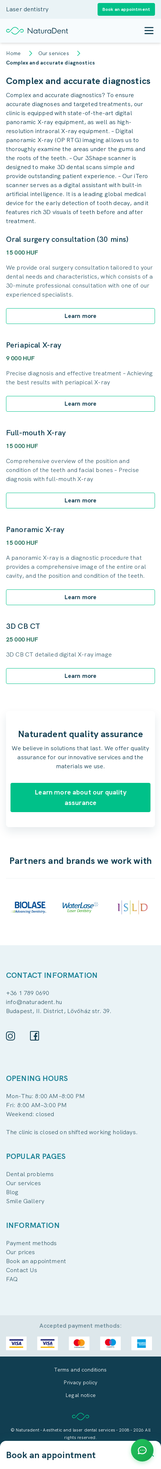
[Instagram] (10, 1035)
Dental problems (30, 1174)
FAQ (12, 1279)
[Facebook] (34, 1036)
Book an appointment (36, 1261)
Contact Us (22, 1270)
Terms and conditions (80, 1369)
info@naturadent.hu (34, 1002)
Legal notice (80, 1395)
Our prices (20, 1252)
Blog (12, 1192)
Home (13, 53)
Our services (53, 53)
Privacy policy (80, 1382)
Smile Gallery (25, 1201)
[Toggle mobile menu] (149, 31)
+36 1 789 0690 (27, 993)
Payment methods (31, 1243)
